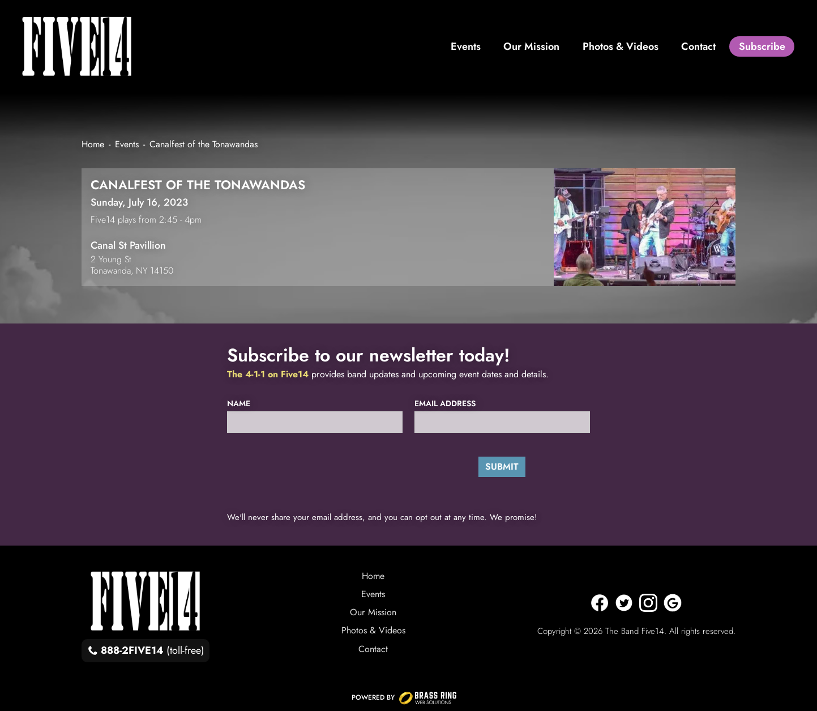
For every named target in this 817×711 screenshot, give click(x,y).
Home (373, 575)
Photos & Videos (373, 630)
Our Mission (373, 612)
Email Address (445, 404)
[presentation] (304, 466)
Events (373, 594)
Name (238, 404)
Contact (373, 648)
